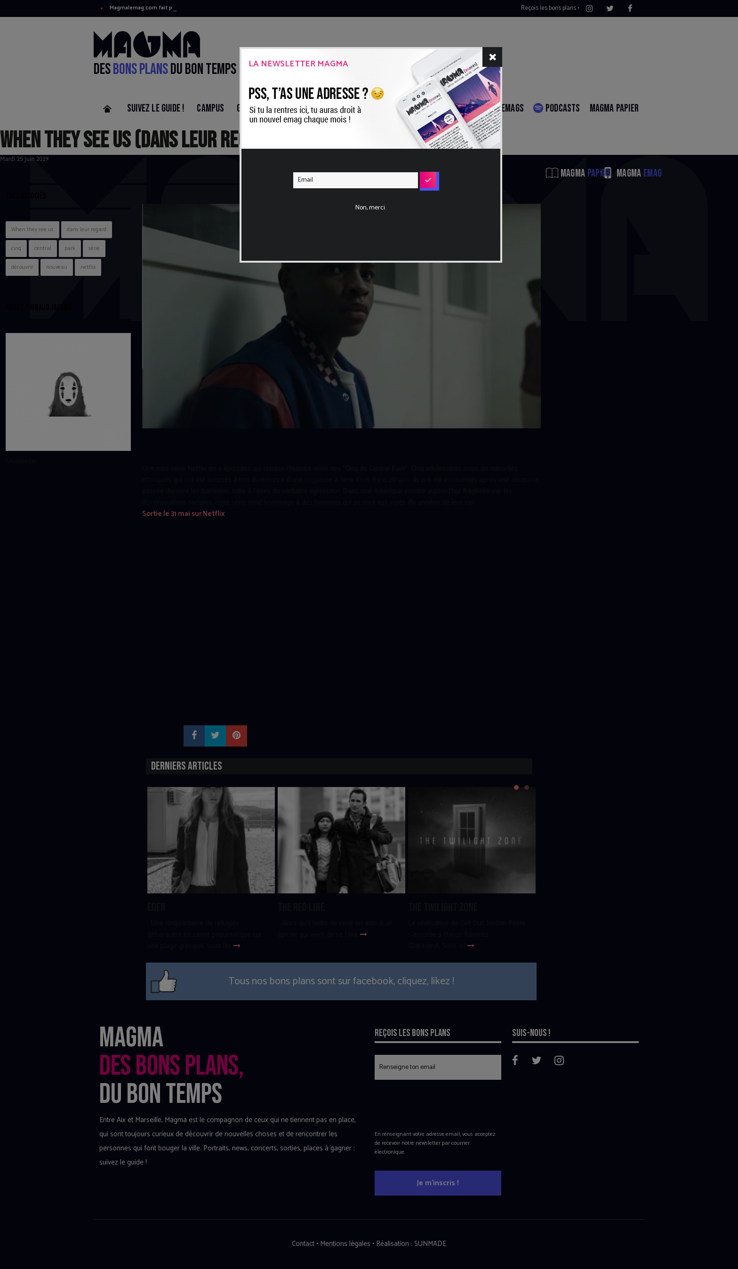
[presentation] (364, 209)
